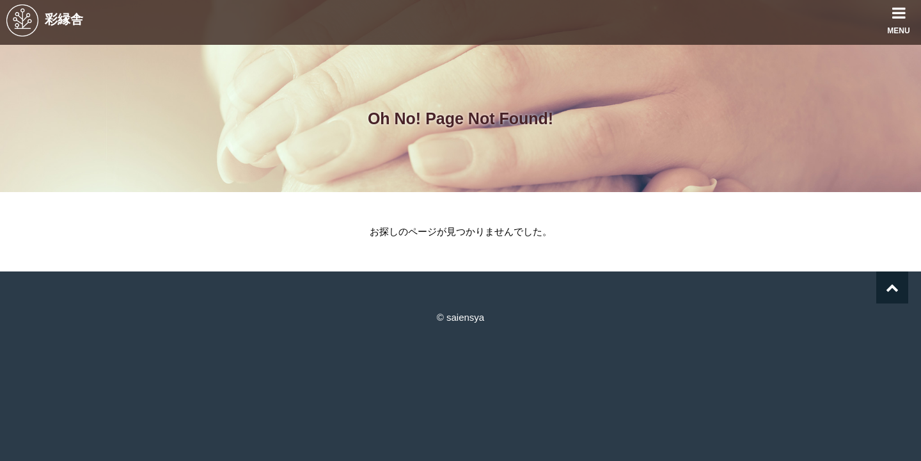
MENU (898, 17)
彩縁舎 (44, 19)
